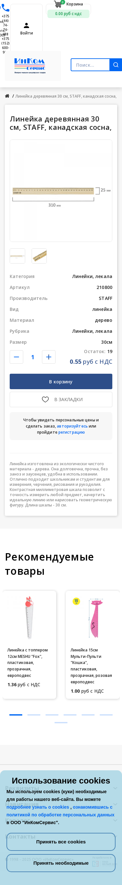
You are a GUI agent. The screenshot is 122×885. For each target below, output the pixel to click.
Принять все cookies (61, 841)
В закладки (68, 399)
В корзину (61, 382)
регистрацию (71, 432)
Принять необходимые (60, 863)
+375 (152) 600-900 (5, 45)
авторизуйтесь (72, 426)
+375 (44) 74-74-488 (5, 25)
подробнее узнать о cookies (38, 807)
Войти (26, 33)
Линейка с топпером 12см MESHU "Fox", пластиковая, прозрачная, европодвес (27, 662)
